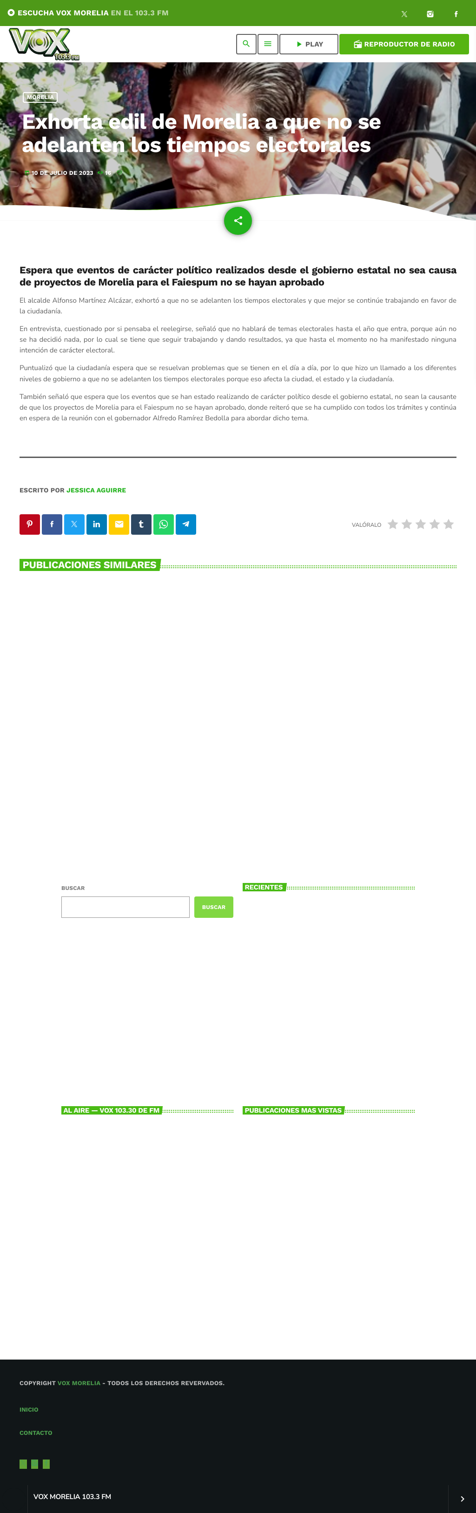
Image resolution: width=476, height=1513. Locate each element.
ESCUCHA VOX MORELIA (88, 13)
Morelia (40, 97)
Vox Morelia (79, 1383)
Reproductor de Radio (404, 44)
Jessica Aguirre (96, 490)
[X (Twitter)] (404, 15)
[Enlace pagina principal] (44, 44)
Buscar (73, 888)
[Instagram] (430, 15)
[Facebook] (456, 15)
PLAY (309, 44)
